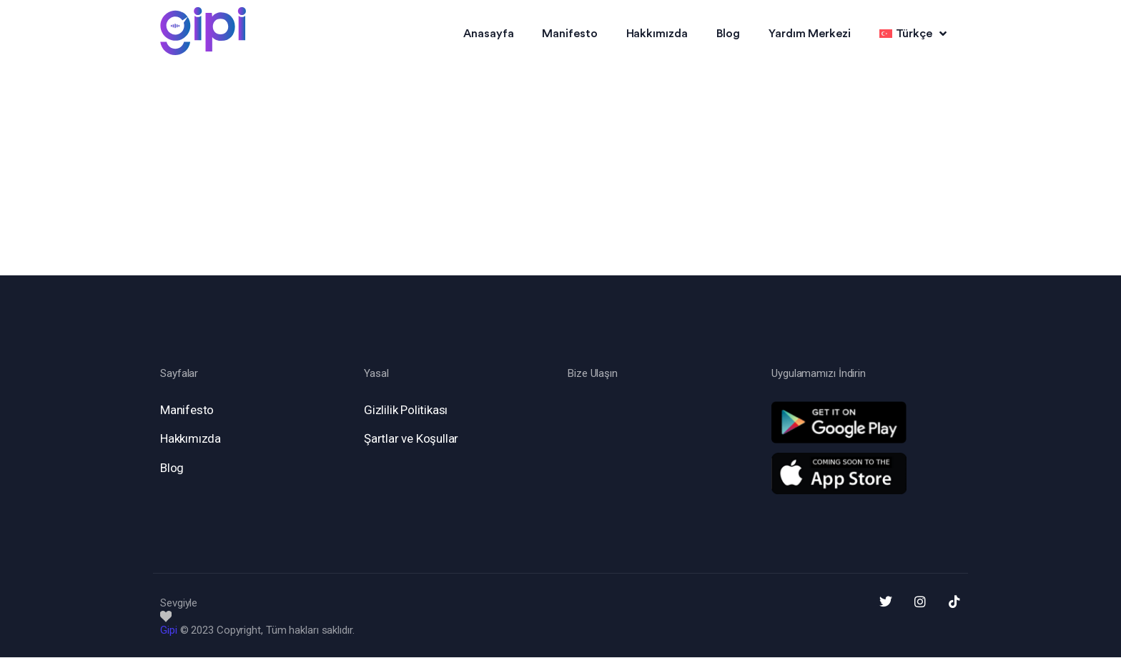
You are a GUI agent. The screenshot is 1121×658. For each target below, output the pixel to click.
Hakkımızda (657, 33)
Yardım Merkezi (810, 33)
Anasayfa (488, 33)
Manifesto (569, 33)
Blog (728, 33)
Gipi (168, 630)
